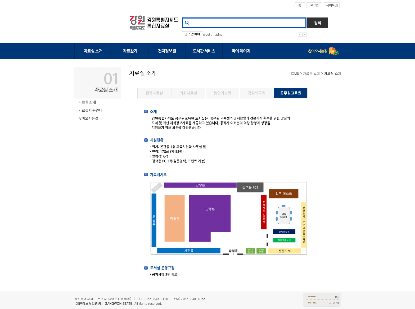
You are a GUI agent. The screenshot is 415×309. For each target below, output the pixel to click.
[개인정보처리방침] (88, 303)
